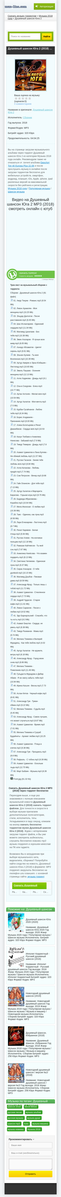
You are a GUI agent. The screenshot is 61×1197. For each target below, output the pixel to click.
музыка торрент (35, 876)
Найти (46, 36)
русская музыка (15, 1118)
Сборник (27, 117)
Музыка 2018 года (17, 188)
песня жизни (31, 1106)
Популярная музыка (39, 188)
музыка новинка (16, 1129)
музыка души (33, 1118)
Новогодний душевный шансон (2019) (38, 994)
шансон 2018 (14, 1106)
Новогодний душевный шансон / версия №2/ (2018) (38, 1072)
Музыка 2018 (33, 1129)
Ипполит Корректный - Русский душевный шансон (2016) (37, 956)
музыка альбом (33, 1112)
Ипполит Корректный (19, 977)
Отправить (30, 1174)
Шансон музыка (16, 191)
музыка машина (40, 1123)
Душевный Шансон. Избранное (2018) (36, 1034)
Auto (26, 1123)
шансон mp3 (14, 1123)
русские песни (15, 1112)
